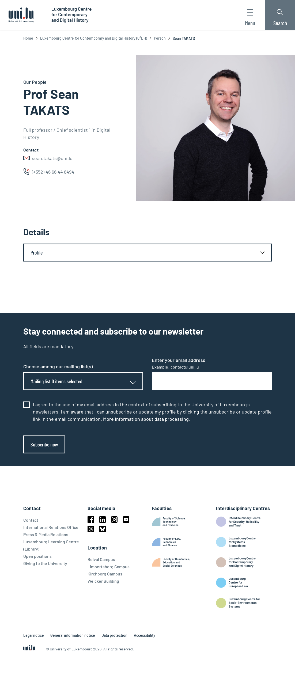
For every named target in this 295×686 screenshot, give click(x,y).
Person (160, 38)
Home (28, 38)
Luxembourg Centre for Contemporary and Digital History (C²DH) (93, 38)
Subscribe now (44, 444)
